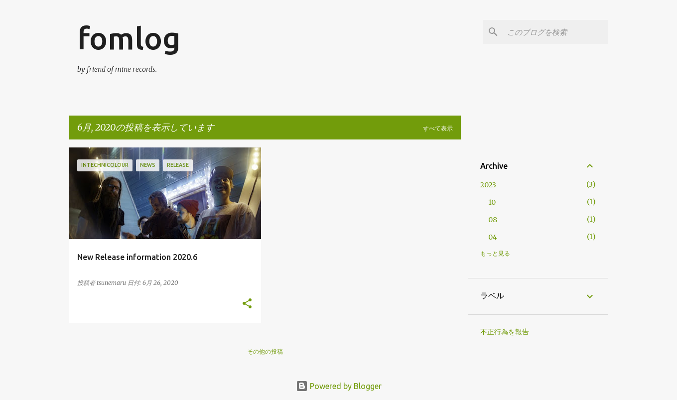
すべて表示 (438, 128)
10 (492, 202)
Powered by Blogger (339, 386)
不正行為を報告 (504, 331)
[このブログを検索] (555, 32)
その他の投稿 (265, 351)
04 (492, 237)
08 (492, 219)
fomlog (128, 37)
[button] (247, 304)
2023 (488, 184)
